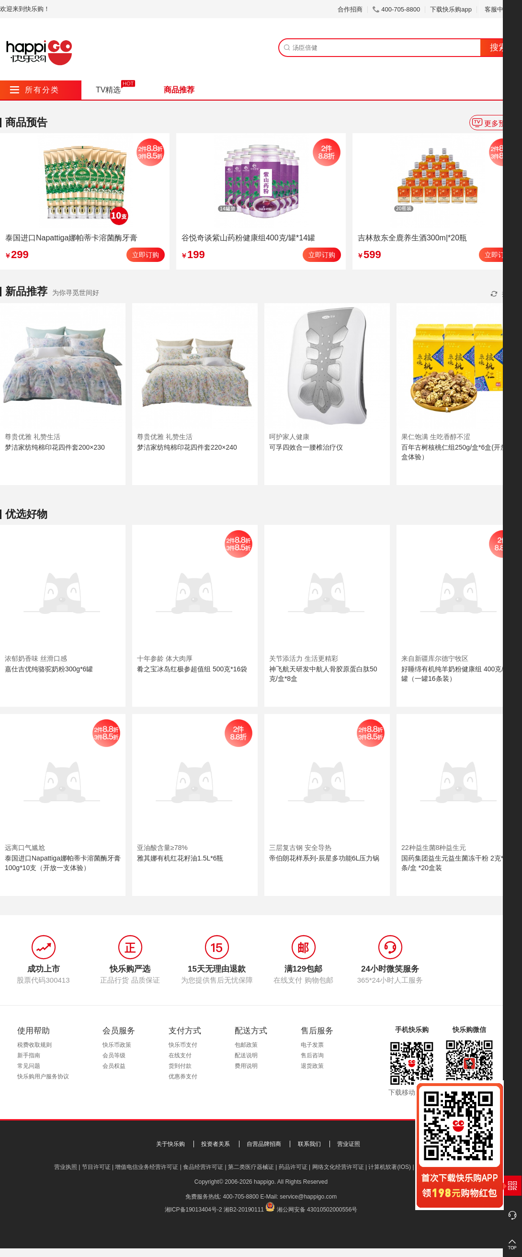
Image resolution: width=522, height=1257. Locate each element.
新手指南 (28, 1055)
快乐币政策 (116, 1045)
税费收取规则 (34, 1045)
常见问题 (28, 1066)
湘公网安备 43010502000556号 (317, 1209)
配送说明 (246, 1055)
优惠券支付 (183, 1076)
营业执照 (65, 1167)
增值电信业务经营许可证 (146, 1167)
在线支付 (180, 1055)
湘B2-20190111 (244, 1209)
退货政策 (312, 1066)
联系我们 (309, 1144)
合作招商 (350, 9)
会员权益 (113, 1066)
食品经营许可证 (203, 1167)
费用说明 (246, 1066)
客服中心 (501, 9)
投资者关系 (215, 1144)
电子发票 (312, 1045)
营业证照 (348, 1144)
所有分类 (34, 90)
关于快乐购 (170, 1144)
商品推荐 (179, 90)
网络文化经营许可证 (338, 1167)
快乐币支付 (183, 1045)
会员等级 (113, 1055)
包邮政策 (246, 1045)
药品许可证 (293, 1167)
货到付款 (180, 1066)
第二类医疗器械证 (251, 1167)
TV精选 (108, 90)
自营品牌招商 (264, 1144)
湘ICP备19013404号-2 (193, 1209)
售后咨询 (312, 1055)
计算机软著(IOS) (389, 1167)
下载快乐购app (451, 9)
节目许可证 (96, 1167)
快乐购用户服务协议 (43, 1076)
